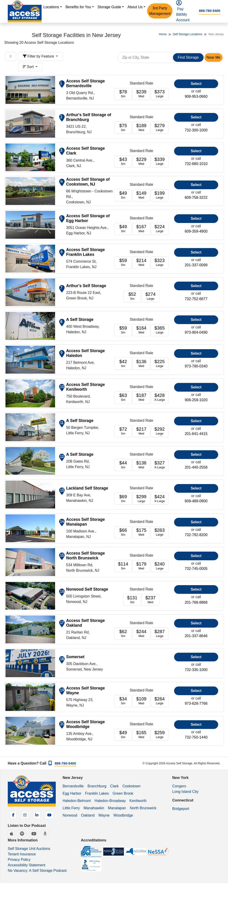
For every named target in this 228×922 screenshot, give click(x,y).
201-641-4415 (196, 434)
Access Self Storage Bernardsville (85, 83)
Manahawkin (94, 808)
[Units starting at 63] (123, 397)
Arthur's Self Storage (86, 285)
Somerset (75, 657)
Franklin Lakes (97, 793)
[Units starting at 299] (141, 499)
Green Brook (123, 793)
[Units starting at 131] (132, 600)
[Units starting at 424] (159, 499)
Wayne (104, 815)
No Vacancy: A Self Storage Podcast (37, 870)
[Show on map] (62, 84)
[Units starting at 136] (141, 364)
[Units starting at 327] (159, 465)
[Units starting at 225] (159, 364)
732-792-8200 (196, 535)
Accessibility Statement (26, 865)
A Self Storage (80, 319)
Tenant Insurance (22, 854)
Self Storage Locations (187, 34)
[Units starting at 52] (132, 296)
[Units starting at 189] (141, 128)
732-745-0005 (196, 569)
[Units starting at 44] (123, 465)
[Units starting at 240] (159, 566)
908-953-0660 (196, 96)
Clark (114, 786)
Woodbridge (123, 815)
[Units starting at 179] (141, 566)
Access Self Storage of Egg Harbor (88, 218)
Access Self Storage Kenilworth (85, 387)
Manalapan (117, 808)
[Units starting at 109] (141, 701)
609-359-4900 (196, 231)
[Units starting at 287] (159, 634)
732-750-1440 (196, 737)
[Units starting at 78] (123, 94)
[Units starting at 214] (141, 263)
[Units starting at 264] (159, 701)
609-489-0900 (196, 501)
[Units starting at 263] (159, 532)
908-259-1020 (196, 400)
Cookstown (131, 786)
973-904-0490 (196, 332)
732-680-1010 (196, 164)
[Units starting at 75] (123, 128)
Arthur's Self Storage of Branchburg (88, 117)
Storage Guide (109, 7)
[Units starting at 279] (159, 128)
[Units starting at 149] (141, 195)
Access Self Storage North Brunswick (85, 555)
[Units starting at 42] (123, 364)
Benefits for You (78, 7)
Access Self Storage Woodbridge (85, 724)
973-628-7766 (196, 703)
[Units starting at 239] (141, 94)
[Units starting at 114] (123, 566)
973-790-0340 (196, 366)
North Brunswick (143, 808)
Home (163, 34)
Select (196, 84)
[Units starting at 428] (159, 397)
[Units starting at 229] (141, 161)
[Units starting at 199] (159, 195)
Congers (179, 786)
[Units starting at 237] (150, 600)
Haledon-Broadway (110, 801)
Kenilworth (138, 801)
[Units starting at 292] (159, 431)
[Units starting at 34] (123, 701)
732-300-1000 (196, 130)
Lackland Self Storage (87, 488)
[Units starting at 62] (123, 634)
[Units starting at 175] (141, 532)
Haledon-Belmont (77, 801)
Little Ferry (71, 808)
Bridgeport (180, 809)
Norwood (70, 815)
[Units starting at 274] (150, 296)
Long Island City (185, 792)
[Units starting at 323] (159, 263)
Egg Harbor (72, 793)
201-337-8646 (196, 636)
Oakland (88, 815)
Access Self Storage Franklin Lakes (85, 252)
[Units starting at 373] (159, 94)
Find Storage (188, 57)
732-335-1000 (196, 670)
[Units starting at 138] (141, 465)
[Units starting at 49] (123, 195)
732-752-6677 (196, 299)
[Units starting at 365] (159, 330)
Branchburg (96, 786)
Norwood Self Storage (87, 589)
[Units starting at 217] (141, 431)
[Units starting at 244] (141, 634)
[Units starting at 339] (159, 161)
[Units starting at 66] (123, 532)
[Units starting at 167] (141, 229)
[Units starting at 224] (159, 229)
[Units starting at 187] (141, 397)
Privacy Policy (19, 860)
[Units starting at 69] (123, 499)
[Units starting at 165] (141, 735)
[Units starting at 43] (123, 161)
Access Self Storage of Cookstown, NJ (88, 181)
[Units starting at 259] (159, 735)
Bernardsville (73, 786)
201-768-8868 (196, 602)
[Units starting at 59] (123, 263)
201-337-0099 (196, 265)
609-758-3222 (196, 197)
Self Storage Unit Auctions (29, 849)
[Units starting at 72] (123, 431)
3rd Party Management (159, 11)
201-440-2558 (196, 467)
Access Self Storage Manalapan (85, 521)
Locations (51, 7)
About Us (135, 7)
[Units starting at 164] (141, 330)
